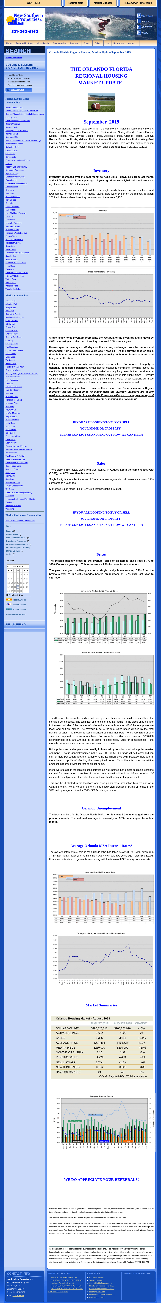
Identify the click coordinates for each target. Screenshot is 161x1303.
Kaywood (9, 383)
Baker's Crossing (13, 124)
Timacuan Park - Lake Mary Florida (20, 499)
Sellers (98, 43)
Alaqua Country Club (14, 107)
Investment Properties (16, 541)
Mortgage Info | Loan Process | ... (102, 1294)
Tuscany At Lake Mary (15, 276)
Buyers (86, 43)
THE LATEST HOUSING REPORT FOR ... (67, 1286)
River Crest (10, 246)
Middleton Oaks (12, 420)
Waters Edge (11, 279)
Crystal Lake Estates (14, 350)
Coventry (9, 340)
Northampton (11, 430)
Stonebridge (11, 256)
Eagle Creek (11, 357)
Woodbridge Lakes (13, 289)
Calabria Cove (11, 150)
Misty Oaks (10, 423)
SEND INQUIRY (17, 90)
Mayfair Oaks (11, 416)
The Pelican (10, 439)
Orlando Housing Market (17, 544)
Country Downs (12, 344)
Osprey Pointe (11, 443)
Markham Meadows (14, 400)
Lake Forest (10, 210)
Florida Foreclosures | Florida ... (101, 1286)
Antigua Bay (11, 307)
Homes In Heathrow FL (16, 538)
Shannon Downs (12, 469)
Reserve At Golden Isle (15, 459)
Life (107, 43)
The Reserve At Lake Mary (17, 463)
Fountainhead (11, 180)
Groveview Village (13, 370)
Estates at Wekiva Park (15, 177)
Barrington (10, 311)
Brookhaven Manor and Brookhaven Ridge (23, 140)
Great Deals (43, 43)
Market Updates (103, 3)
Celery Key (10, 327)
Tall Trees (10, 489)
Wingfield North (12, 286)
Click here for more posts (58, 1291)
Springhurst (10, 473)
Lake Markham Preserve (16, 213)
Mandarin (9, 393)
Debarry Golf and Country (16, 167)
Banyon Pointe (12, 127)
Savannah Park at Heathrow (17, 253)
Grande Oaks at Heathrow (16, 183)
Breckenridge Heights (15, 317)
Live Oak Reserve (13, 390)
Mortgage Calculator (97, 1291)
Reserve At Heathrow (14, 240)
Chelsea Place (12, 334)
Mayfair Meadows (13, 413)
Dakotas (9, 164)
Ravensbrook (11, 453)
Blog (8, 526)
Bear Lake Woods (13, 314)
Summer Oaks (12, 259)
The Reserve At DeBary (15, 456)
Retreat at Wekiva (13, 243)
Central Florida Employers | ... (100, 1283)
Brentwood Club (12, 137)
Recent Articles (16, 600)
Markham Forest (12, 230)
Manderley (10, 406)
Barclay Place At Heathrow (17, 130)
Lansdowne (10, 220)
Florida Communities (17, 295)
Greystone (10, 190)
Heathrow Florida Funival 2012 (62, 1283)
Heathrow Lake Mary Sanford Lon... (64, 1277)
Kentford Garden (12, 206)
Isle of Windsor (12, 380)
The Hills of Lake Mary (15, 367)
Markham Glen (12, 397)
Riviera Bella (11, 249)
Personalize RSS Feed (16, 614)
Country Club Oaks (13, 337)
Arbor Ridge (11, 301)
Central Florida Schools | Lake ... (101, 1289)
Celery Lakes (11, 324)
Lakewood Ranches (14, 387)
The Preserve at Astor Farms (18, 121)
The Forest (10, 360)
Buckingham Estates (14, 144)
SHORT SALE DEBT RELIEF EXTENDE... (67, 1280)
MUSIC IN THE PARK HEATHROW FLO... (67, 1289)
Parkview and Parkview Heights (19, 449)
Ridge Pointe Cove (13, 466)
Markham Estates (13, 226)
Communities (59, 43)
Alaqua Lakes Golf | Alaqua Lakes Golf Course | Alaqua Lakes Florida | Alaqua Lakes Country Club (25, 114)
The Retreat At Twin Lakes (17, 273)
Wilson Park (11, 282)
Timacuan (10, 496)
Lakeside (9, 216)
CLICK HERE (18, 1296)
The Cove (10, 269)
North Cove (10, 426)
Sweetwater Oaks (13, 482)
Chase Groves (12, 330)
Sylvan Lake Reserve (14, 486)
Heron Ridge (11, 200)
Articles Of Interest (96, 1277)
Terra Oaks (10, 266)
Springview (10, 476)
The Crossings (12, 347)
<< (8, 566)
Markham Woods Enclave (16, 233)
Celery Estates (12, 321)
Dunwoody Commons (15, 170)
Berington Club (12, 134)
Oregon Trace (11, 236)
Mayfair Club (11, 410)
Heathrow (10, 193)
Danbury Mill (11, 354)
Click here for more (96, 1297)
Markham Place (12, 403)
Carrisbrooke (11, 157)
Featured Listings (24, 43)
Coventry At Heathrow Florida (18, 160)
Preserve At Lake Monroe (16, 446)
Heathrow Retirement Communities (20, 521)
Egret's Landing (12, 173)
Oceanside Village (13, 436)
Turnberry (10, 502)
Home (9, 43)
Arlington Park (11, 304)
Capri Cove (10, 154)
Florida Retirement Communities (23, 515)
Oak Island (10, 433)
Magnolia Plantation (14, 223)
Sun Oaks (10, 479)
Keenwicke (10, 203)
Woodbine (10, 509)
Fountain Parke (12, 187)
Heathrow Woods (13, 197)
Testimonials (75, 3)
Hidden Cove (11, 363)
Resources (119, 43)
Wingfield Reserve (13, 506)
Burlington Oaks (12, 147)
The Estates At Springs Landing (19, 492)
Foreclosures (12, 534)
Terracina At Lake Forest (16, 263)
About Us (132, 43)
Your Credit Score (96, 1280)
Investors (74, 43)
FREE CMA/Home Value (138, 3)
